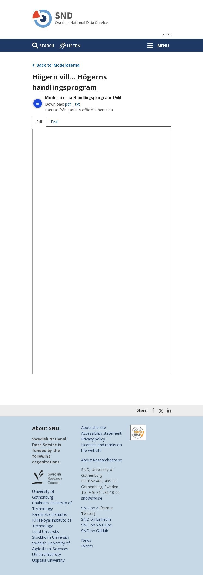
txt (77, 104)
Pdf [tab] (39, 121)
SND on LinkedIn (96, 519)
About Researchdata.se (101, 460)
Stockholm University (50, 537)
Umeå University (46, 554)
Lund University (45, 531)
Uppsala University (48, 560)
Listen (73, 45)
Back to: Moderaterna (56, 65)
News (86, 540)
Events (87, 546)
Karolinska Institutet (49, 514)
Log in (166, 34)
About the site (93, 427)
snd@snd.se (91, 498)
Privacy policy (93, 439)
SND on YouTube (96, 525)
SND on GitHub (94, 530)
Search (47, 45)
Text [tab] (54, 121)
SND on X (89, 507)
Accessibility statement (101, 433)
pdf (68, 104)
